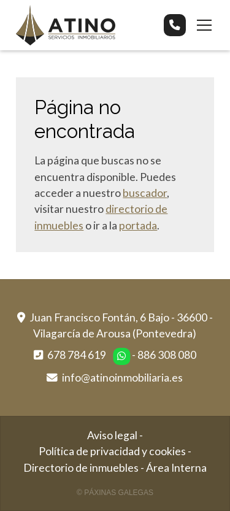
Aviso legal (112, 435)
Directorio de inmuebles (81, 467)
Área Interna (176, 467)
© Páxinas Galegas (115, 492)
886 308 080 (166, 354)
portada (138, 225)
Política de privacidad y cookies (112, 451)
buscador (145, 192)
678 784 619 (76, 354)
